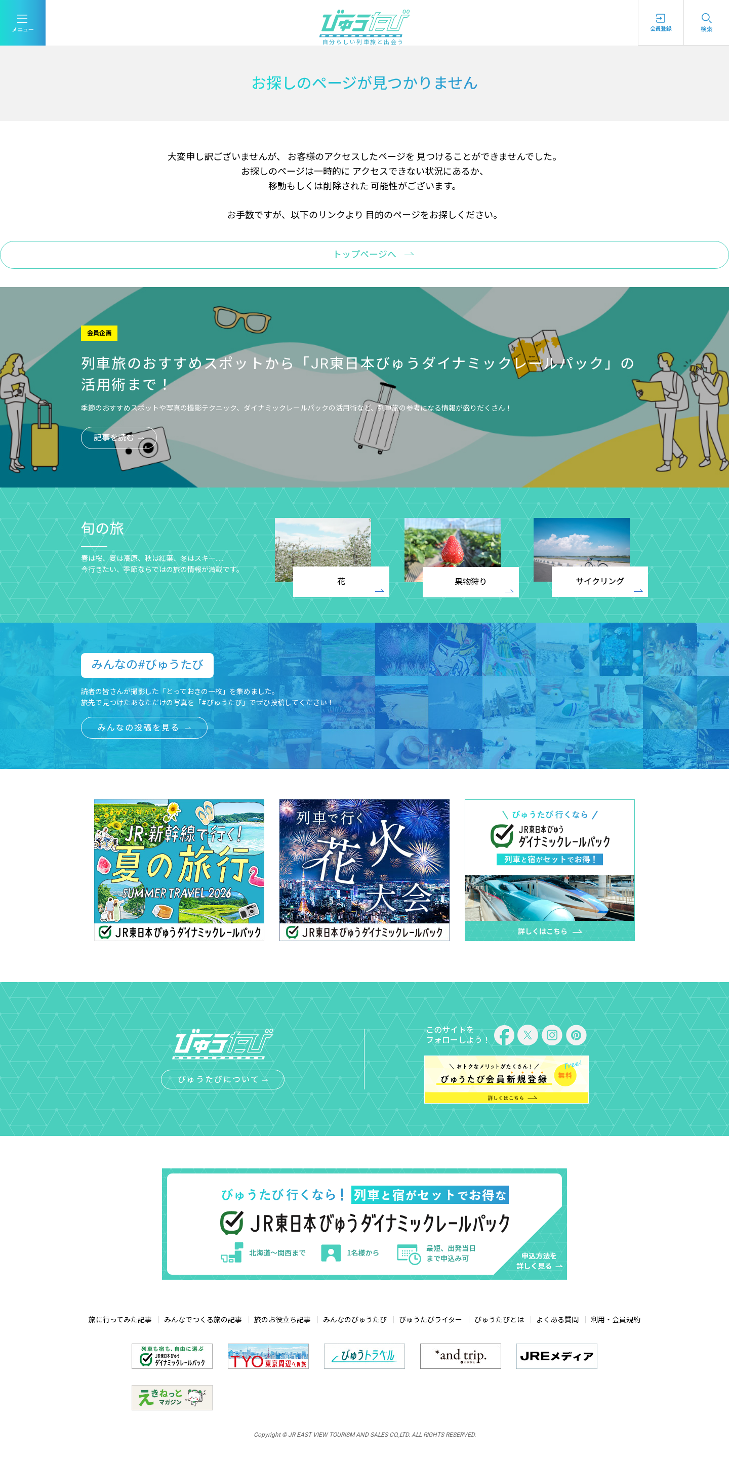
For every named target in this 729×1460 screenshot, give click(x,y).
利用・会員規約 (615, 1320)
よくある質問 (557, 1320)
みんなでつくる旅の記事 (203, 1320)
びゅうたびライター (430, 1320)
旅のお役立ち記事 (282, 1320)
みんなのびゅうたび (355, 1320)
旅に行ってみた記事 (120, 1320)
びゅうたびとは (499, 1320)
